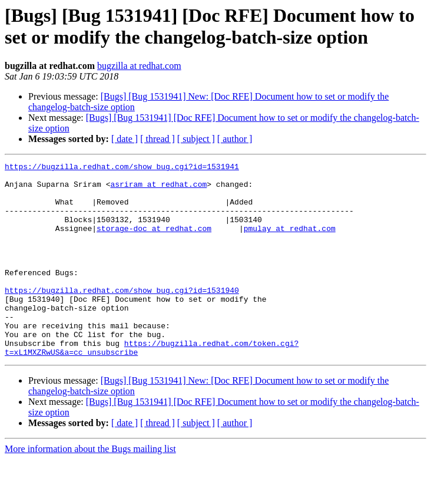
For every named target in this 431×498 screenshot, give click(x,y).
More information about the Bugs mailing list (90, 488)
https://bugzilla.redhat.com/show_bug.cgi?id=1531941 (122, 168)
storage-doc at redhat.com (154, 242)
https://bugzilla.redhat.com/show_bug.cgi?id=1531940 (122, 316)
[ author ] (235, 139)
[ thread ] (157, 139)
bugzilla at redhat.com (139, 66)
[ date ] (124, 139)
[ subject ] (196, 139)
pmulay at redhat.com (290, 242)
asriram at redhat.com (158, 189)
